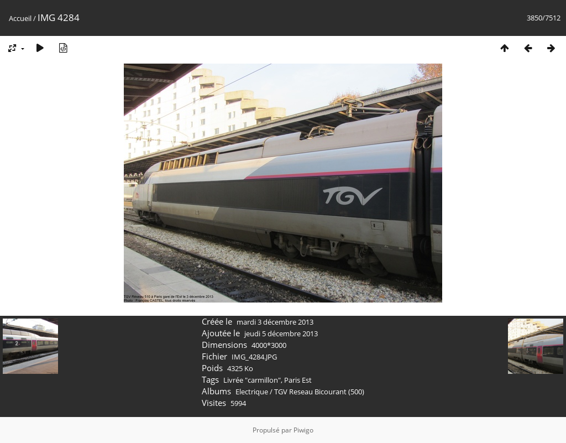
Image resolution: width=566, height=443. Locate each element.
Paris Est (298, 380)
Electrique (251, 392)
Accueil (20, 18)
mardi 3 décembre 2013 (275, 322)
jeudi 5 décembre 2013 (281, 333)
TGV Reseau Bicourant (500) (319, 392)
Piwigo (303, 430)
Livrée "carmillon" (252, 380)
